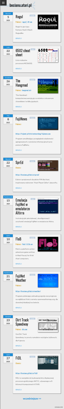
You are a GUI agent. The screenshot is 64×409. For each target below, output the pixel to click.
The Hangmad (22, 83)
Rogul (19, 16)
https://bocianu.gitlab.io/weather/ (28, 291)
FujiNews (21, 118)
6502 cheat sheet (23, 52)
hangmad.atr (26, 90)
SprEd (19, 162)
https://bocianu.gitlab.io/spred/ (27, 174)
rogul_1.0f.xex (27, 21)
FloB (18, 238)
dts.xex (24, 329)
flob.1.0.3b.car (27, 244)
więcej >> (19, 38)
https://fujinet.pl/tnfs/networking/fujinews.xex (33, 133)
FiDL (18, 357)
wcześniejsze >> (32, 398)
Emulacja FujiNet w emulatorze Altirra (23, 206)
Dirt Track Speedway (22, 322)
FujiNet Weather (21, 278)
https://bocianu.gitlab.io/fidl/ (27, 373)
